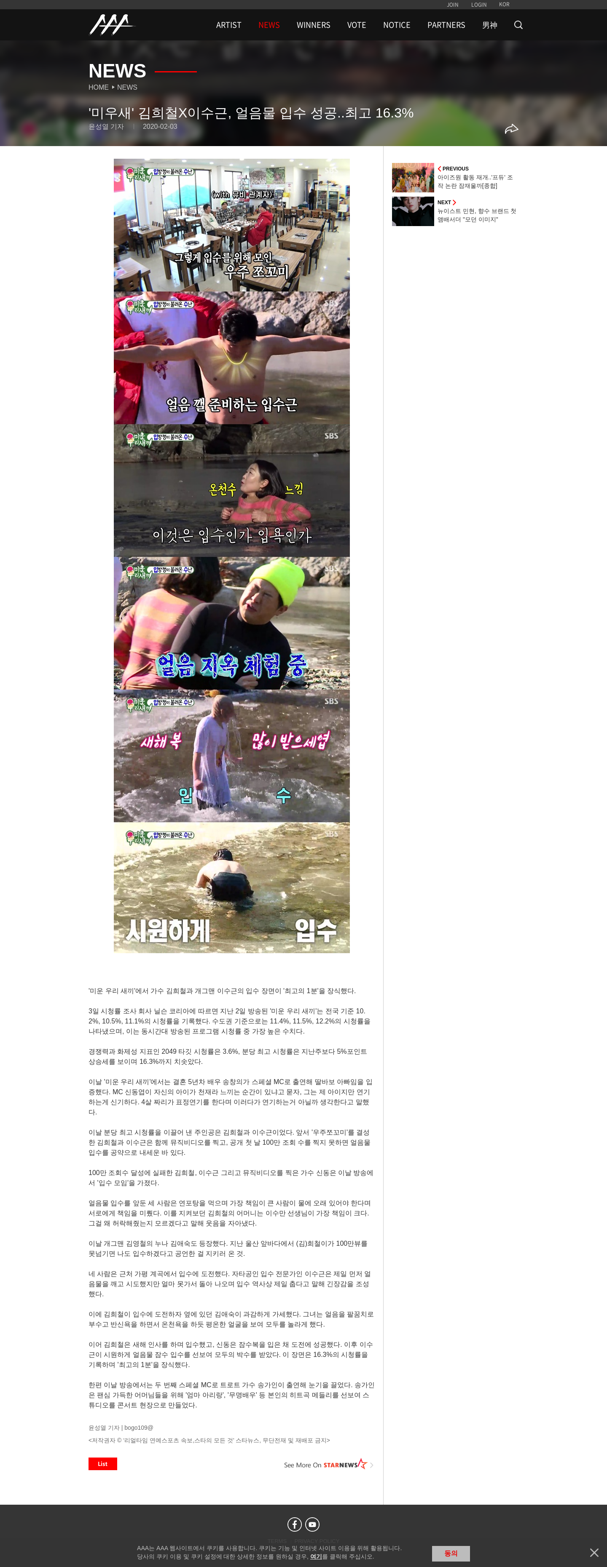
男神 (489, 25)
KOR (504, 4)
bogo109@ (138, 1427)
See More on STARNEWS (329, 1464)
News (127, 87)
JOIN (453, 4)
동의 (451, 1553)
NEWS (269, 25)
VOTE (356, 25)
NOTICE (397, 25)
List (103, 1464)
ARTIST (229, 25)
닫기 (594, 1552)
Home (99, 87)
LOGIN (479, 4)
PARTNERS (446, 25)
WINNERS (313, 25)
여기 (316, 1556)
